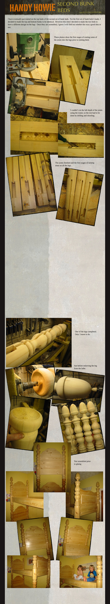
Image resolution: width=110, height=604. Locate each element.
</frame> (46, 245)
